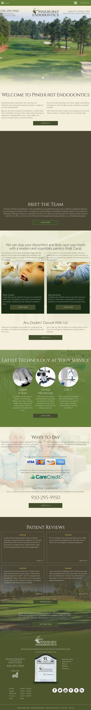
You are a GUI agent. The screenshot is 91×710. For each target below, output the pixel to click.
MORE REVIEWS (45, 602)
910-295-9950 (10, 11)
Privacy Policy (64, 708)
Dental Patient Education (38, 708)
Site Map (71, 708)
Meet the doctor (67, 659)
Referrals (65, 666)
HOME (7, 3)
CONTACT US (84, 3)
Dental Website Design (23, 708)
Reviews (65, 664)
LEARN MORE (45, 222)
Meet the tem (66, 661)
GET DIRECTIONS (45, 624)
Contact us (65, 668)
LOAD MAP (15, 671)
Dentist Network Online (52, 708)
